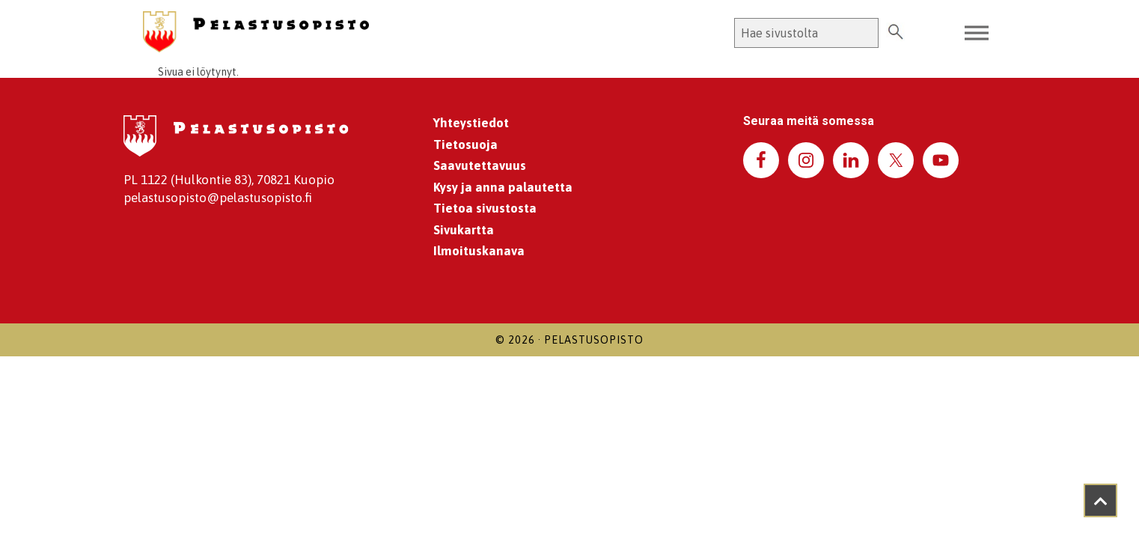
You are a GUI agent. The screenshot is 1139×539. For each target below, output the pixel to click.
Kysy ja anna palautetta (502, 187)
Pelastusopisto (594, 340)
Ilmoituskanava (479, 250)
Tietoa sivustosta (485, 208)
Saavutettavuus (479, 165)
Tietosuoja (465, 144)
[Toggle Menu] (977, 33)
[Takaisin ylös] (1100, 500)
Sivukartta (463, 229)
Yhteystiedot (471, 122)
